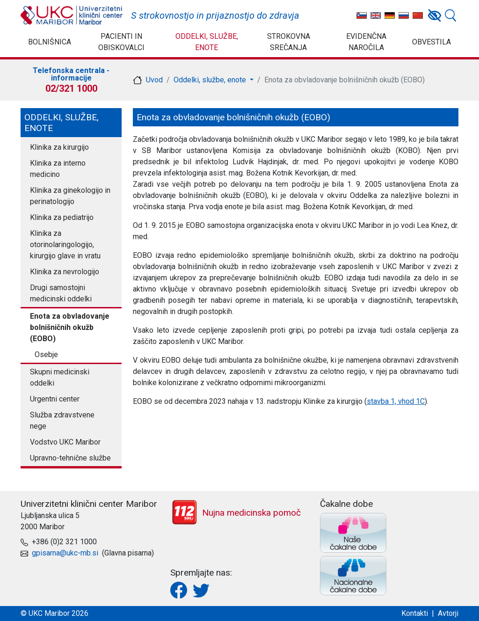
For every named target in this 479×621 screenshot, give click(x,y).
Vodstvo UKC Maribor (65, 442)
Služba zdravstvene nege (62, 420)
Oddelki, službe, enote (206, 42)
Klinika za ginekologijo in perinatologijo (70, 196)
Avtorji (448, 613)
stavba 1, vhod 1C (396, 401)
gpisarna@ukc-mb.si (65, 552)
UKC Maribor (72, 15)
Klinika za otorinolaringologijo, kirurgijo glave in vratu (65, 244)
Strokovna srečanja (288, 42)
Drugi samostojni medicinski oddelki (61, 293)
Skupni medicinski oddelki (59, 377)
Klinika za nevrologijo (64, 271)
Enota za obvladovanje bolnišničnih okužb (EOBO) (69, 327)
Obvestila (431, 41)
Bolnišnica (49, 41)
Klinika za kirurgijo (59, 147)
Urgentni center (55, 399)
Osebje (46, 354)
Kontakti (414, 613)
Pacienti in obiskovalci (121, 42)
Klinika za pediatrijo (62, 217)
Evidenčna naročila (366, 42)
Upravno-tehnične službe (70, 457)
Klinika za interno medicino (58, 169)
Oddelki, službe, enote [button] (211, 79)
